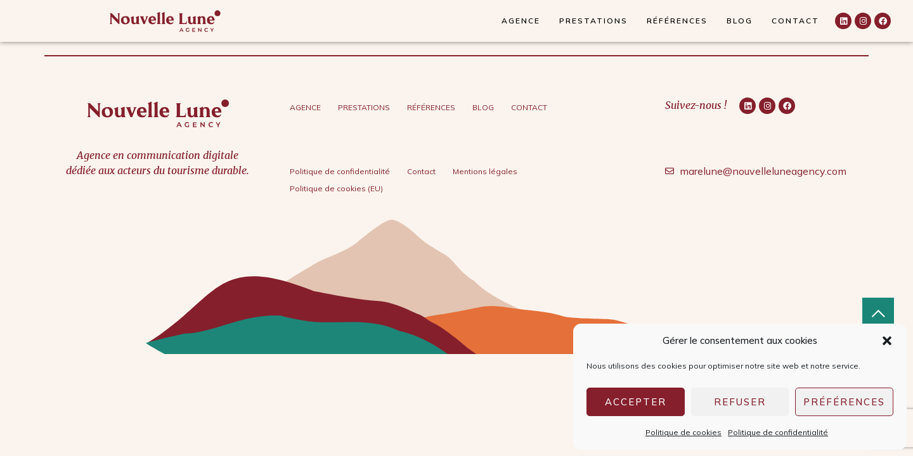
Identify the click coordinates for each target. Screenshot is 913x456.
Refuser (740, 402)
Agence (521, 20)
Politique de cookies (683, 432)
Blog (740, 20)
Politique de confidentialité (778, 432)
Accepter (635, 402)
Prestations (593, 20)
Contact (795, 20)
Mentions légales (485, 171)
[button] (887, 340)
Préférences (844, 402)
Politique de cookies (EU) (336, 188)
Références (677, 20)
